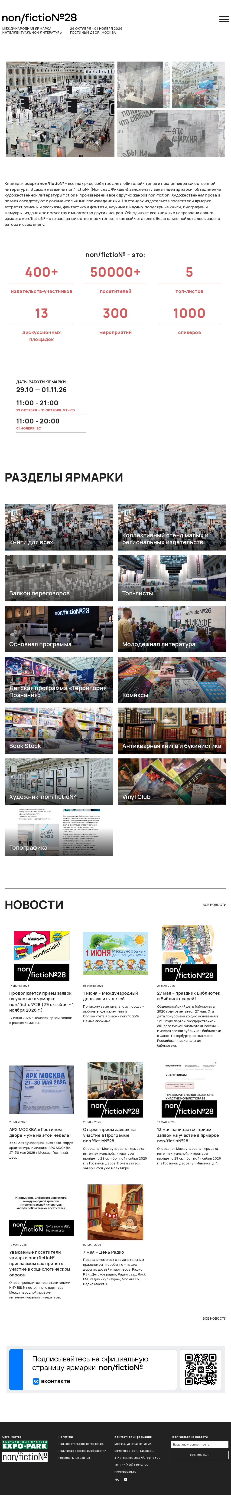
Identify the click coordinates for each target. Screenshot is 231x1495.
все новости (214, 904)
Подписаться (199, 1455)
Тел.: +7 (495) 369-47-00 (131, 1465)
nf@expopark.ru (125, 1472)
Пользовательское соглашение (81, 1444)
